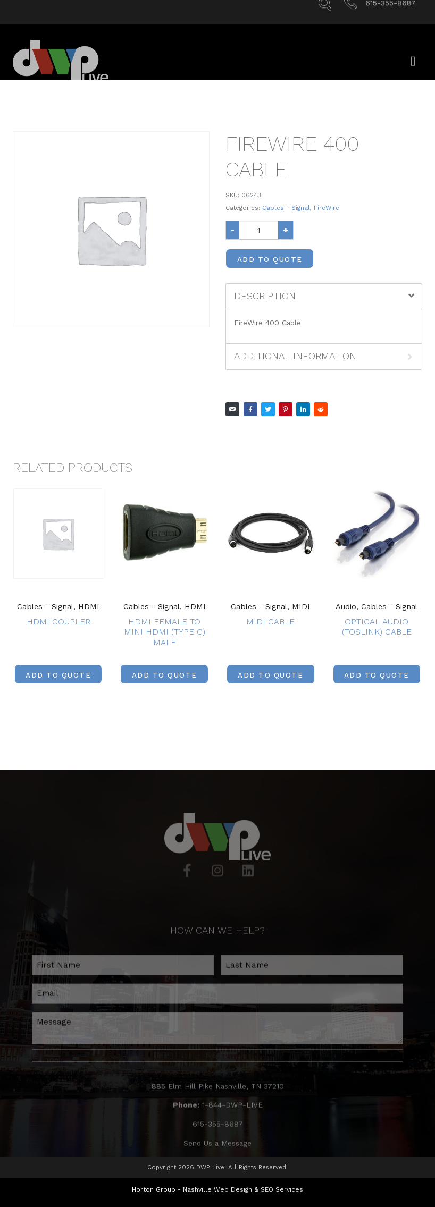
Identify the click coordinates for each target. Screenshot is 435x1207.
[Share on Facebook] (250, 409)
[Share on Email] (232, 409)
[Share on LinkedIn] (303, 409)
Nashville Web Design (217, 1189)
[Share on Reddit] (321, 409)
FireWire (326, 208)
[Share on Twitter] (268, 409)
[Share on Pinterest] (285, 409)
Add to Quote (270, 259)
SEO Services (282, 1189)
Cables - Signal (286, 208)
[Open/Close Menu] (413, 68)
